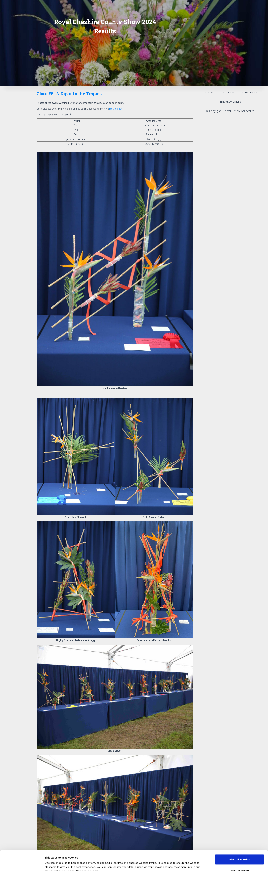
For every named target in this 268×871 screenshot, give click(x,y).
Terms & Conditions (230, 102)
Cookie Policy (249, 92)
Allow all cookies (239, 839)
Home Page (209, 92)
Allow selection (239, 850)
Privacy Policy (229, 92)
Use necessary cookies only (239, 861)
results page (115, 108)
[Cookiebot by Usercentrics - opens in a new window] (22, 864)
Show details (179, 862)
